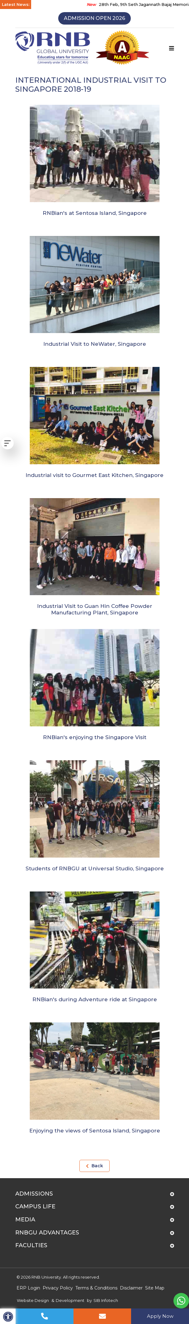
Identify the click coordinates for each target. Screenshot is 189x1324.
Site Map (154, 1288)
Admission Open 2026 (94, 18)
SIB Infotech (105, 1300)
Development (70, 1300)
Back (94, 1166)
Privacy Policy (58, 1288)
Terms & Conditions (96, 1288)
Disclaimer (131, 1288)
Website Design (33, 1300)
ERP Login (28, 1288)
